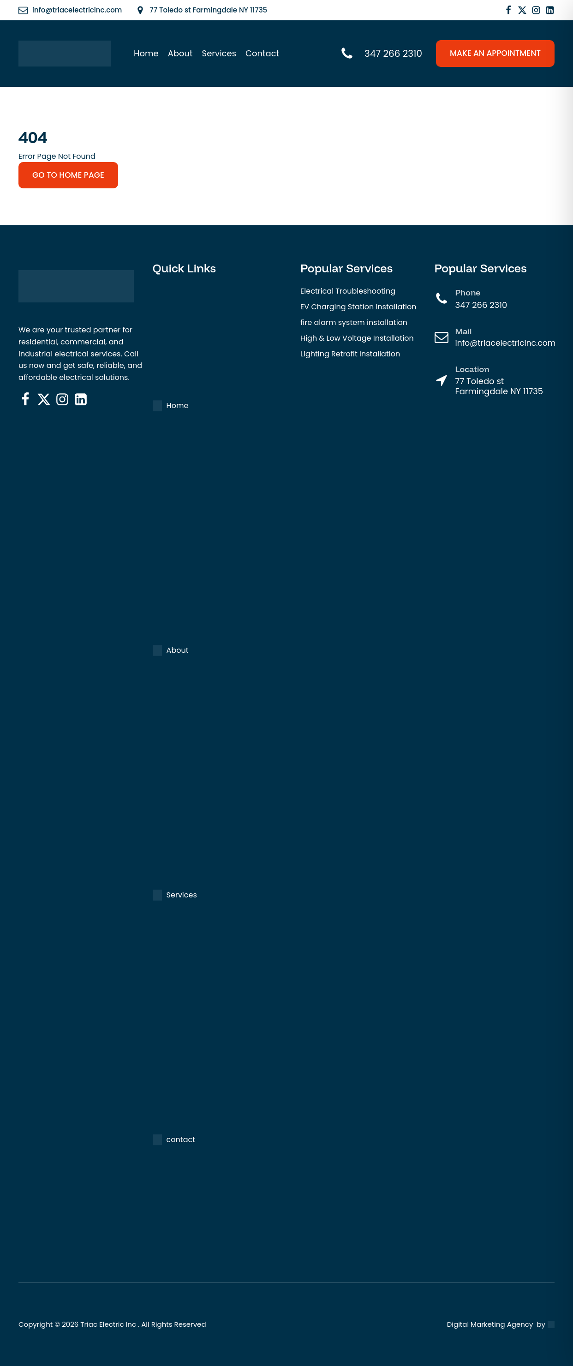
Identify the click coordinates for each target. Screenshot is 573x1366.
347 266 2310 (481, 305)
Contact (262, 53)
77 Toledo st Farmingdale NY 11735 (499, 386)
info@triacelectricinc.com (505, 343)
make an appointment (495, 53)
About (180, 53)
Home (146, 53)
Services (219, 53)
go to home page (68, 175)
